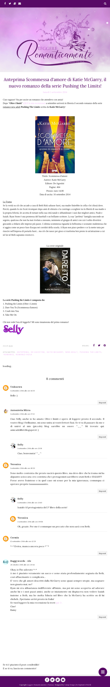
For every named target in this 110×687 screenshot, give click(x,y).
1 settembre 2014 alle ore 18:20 (22, 468)
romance (9, 354)
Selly (20, 444)
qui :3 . (59, 602)
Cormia (14, 537)
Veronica (15, 464)
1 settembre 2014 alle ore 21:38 (29, 448)
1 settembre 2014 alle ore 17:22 (22, 414)
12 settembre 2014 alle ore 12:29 (23, 541)
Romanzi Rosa (24, 354)
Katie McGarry (55, 352)
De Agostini (38, 352)
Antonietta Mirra (20, 410)
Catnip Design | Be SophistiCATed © (77, 685)
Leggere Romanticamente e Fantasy (40, 685)
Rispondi (102, 403)
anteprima (23, 352)
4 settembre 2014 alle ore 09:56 (30, 522)
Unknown (16, 386)
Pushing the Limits (91, 352)
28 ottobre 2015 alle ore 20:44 (22, 565)
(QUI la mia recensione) (34, 103)
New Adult (71, 352)
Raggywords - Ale (20, 560)
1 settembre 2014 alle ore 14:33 (22, 391)
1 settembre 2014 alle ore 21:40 (29, 503)
